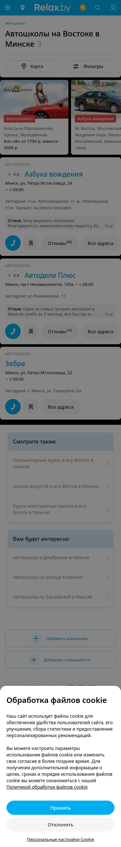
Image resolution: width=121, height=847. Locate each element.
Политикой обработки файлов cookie (47, 787)
